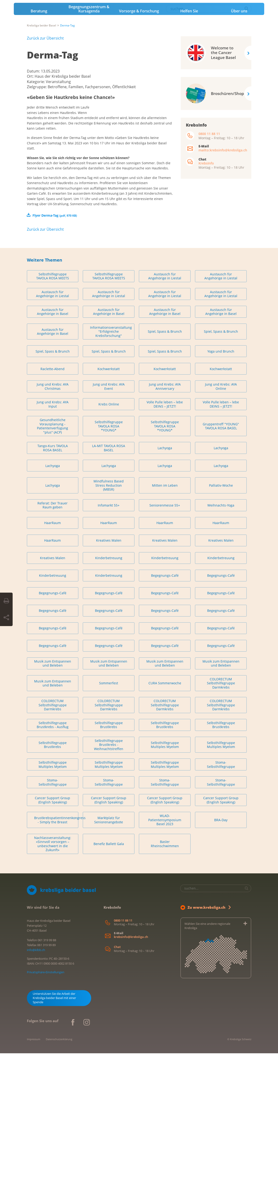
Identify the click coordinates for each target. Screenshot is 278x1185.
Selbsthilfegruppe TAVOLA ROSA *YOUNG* (109, 557)
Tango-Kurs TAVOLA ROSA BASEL (52, 580)
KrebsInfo (206, 253)
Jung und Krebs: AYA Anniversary (165, 518)
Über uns (239, 101)
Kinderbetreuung (108, 689)
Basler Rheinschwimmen (165, 975)
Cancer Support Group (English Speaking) (52, 932)
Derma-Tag (52, 144)
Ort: (31, 166)
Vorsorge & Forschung (139, 101)
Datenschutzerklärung (59, 1171)
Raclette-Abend (52, 500)
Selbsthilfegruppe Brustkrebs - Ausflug (53, 856)
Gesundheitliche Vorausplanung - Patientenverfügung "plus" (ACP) (52, 558)
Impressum (33, 1171)
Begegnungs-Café (165, 707)
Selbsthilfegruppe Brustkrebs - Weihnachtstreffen (108, 876)
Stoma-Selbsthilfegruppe (221, 896)
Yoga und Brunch (220, 483)
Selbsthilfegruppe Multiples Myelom (165, 876)
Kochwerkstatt (108, 500)
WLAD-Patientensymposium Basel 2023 (164, 951)
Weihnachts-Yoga (220, 637)
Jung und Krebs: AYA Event (109, 518)
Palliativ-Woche (221, 617)
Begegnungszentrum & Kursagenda (89, 99)
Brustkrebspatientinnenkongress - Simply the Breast (56, 951)
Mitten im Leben (165, 617)
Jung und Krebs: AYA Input (53, 536)
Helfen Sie (189, 101)
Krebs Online (108, 536)
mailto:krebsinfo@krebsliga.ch (223, 240)
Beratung (39, 101)
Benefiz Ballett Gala (109, 975)
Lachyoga (165, 579)
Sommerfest (108, 815)
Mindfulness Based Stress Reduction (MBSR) (109, 617)
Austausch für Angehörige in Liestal (164, 408)
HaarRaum (52, 654)
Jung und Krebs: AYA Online (221, 518)
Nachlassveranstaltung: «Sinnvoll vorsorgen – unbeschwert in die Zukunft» (52, 975)
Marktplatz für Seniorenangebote (108, 951)
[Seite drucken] (6, 601)
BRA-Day (220, 951)
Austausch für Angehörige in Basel (52, 443)
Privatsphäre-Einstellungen (45, 1104)
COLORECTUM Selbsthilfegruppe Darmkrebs (221, 815)
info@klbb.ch (36, 1081)
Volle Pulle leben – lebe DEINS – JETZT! (165, 536)
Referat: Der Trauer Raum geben (52, 637)
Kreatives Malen (108, 672)
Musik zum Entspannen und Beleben (52, 795)
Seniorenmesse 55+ (164, 637)
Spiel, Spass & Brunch (165, 463)
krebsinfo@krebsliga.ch (131, 1069)
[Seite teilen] (6, 617)
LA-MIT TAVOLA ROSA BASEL (108, 580)
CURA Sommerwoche (164, 815)
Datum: (34, 161)
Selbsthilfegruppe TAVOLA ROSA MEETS (52, 408)
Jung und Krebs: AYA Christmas (53, 518)
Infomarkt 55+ (108, 637)
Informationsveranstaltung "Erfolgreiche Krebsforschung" (111, 463)
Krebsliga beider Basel (41, 115)
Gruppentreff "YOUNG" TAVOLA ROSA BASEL (221, 558)
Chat (117, 1079)
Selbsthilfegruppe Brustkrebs (109, 856)
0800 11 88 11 (209, 223)
